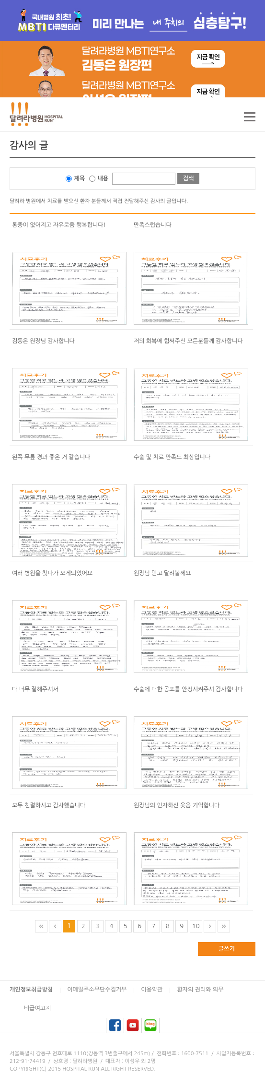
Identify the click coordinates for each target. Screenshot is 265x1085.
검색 (188, 178)
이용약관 (151, 989)
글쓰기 (227, 949)
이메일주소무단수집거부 (97, 989)
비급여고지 (37, 1008)
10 (196, 926)
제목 (79, 178)
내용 (103, 178)
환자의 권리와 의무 (200, 989)
